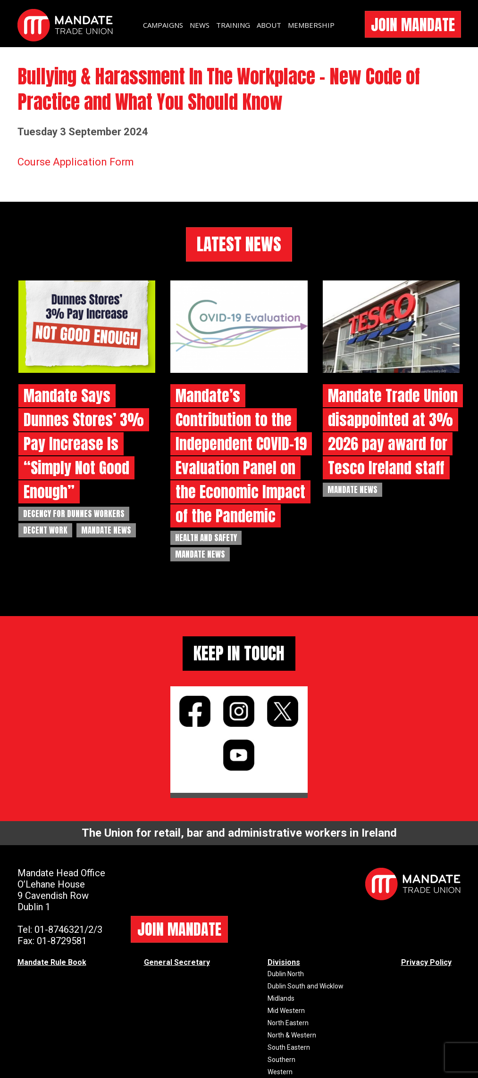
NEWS (200, 25)
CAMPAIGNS (163, 25)
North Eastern (288, 1023)
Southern (281, 1059)
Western (280, 1072)
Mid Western (286, 1010)
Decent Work (45, 530)
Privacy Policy (426, 962)
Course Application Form (75, 162)
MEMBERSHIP (311, 25)
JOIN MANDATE (413, 24)
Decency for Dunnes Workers (74, 514)
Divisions (284, 962)
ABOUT (269, 25)
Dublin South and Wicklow (306, 986)
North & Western (292, 1035)
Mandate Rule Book (51, 962)
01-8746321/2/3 (68, 929)
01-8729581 (62, 940)
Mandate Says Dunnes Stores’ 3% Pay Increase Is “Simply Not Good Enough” (84, 443)
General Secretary (177, 962)
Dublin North (286, 974)
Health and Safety (206, 538)
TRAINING (233, 25)
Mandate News (106, 530)
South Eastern (289, 1047)
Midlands (281, 998)
